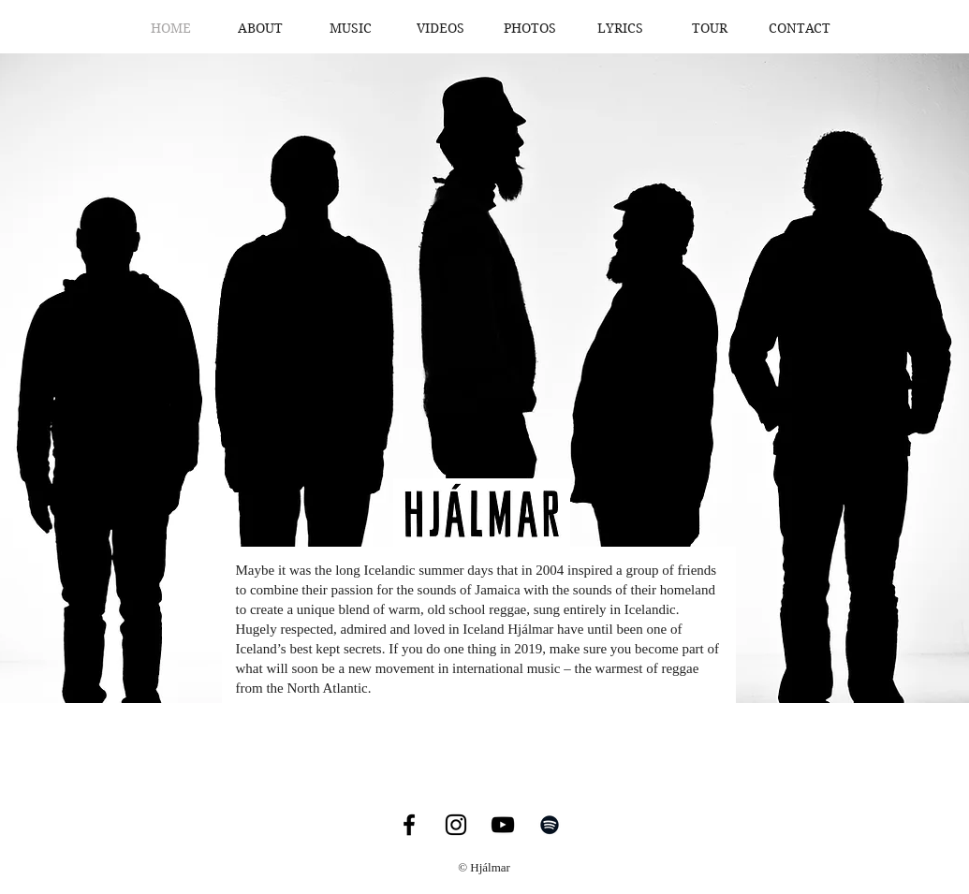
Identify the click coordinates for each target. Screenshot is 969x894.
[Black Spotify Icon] (550, 825)
